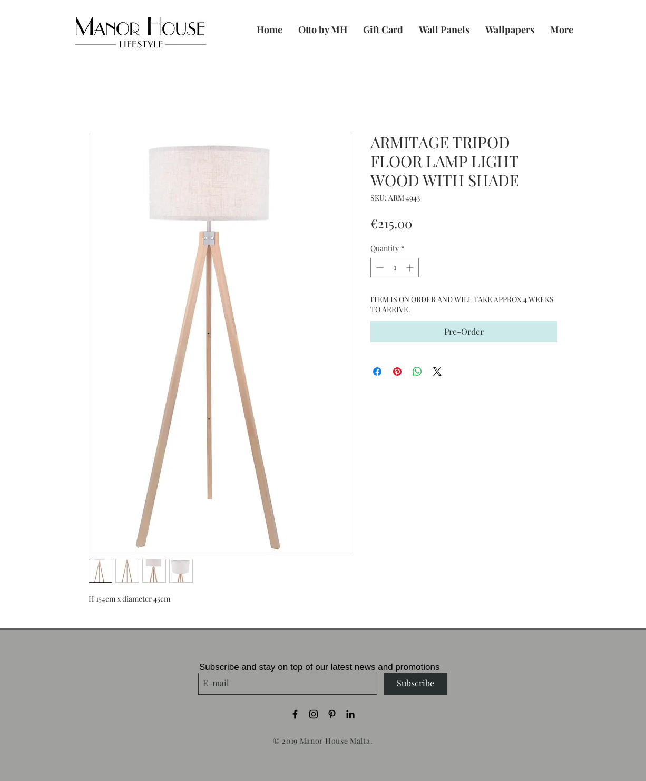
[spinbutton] (394, 267)
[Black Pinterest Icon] (332, 714)
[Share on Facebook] (377, 371)
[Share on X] (437, 371)
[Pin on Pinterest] (397, 371)
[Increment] (410, 267)
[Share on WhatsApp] (417, 371)
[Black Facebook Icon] (295, 714)
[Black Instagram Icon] (313, 714)
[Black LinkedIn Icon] (350, 714)
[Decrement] (378, 267)
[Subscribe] (415, 684)
